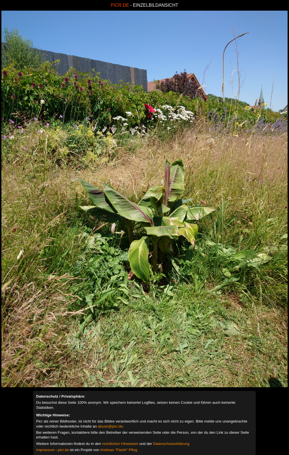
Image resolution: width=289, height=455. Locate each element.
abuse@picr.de (110, 426)
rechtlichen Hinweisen (120, 444)
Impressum (45, 450)
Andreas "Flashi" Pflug (118, 450)
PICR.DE (120, 5)
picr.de (63, 450)
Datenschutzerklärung (171, 444)
